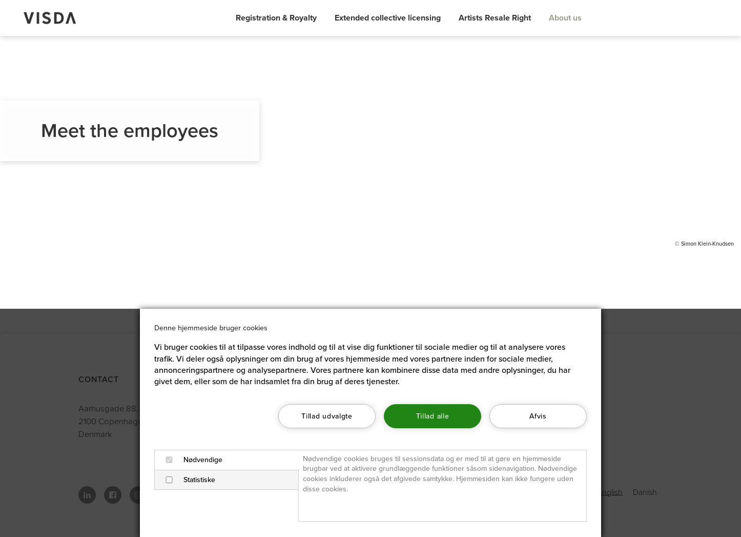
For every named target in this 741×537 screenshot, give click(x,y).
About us (565, 18)
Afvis (537, 416)
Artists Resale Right (495, 18)
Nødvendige (190, 459)
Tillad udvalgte (326, 416)
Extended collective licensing (388, 18)
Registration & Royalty (276, 18)
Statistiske (187, 479)
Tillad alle (432, 416)
